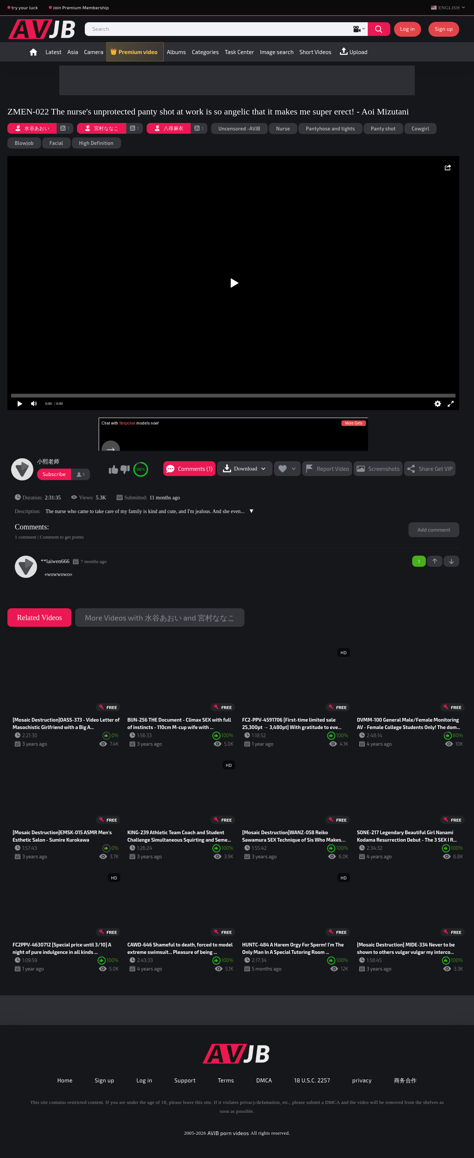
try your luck (24, 7)
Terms (226, 1080)
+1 (435, 561)
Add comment (433, 529)
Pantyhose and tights (330, 129)
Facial (56, 143)
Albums (176, 52)
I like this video (113, 469)
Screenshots (384, 468)
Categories (205, 52)
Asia (72, 52)
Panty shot (383, 129)
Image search (277, 52)
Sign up (444, 29)
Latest (53, 52)
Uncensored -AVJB (239, 129)
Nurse (283, 129)
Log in (407, 29)
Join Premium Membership (81, 7)
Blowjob (24, 143)
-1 (451, 561)
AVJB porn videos (228, 1133)
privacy (361, 1080)
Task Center (239, 52)
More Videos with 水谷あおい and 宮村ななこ (159, 617)
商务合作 (405, 1080)
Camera (93, 52)
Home (33, 51)
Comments (31, 527)
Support (185, 1080)
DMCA (264, 1080)
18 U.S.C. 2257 (312, 1080)
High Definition (96, 143)
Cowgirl (421, 129)
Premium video (137, 52)
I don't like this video (125, 469)
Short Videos (315, 52)
